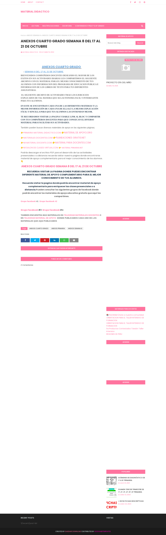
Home (23, 2)
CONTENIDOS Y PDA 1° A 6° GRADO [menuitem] (89, 26)
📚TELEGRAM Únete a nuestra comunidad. (125, 315)
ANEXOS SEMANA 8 (34, 35)
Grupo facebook (28, 201)
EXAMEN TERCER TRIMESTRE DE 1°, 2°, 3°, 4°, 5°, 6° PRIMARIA (131, 490)
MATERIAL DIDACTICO (35, 11)
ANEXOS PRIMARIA (58, 228)
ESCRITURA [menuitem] (67, 26)
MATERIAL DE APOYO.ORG (78, 132)
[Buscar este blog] (121, 43)
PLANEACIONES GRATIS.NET (71, 137)
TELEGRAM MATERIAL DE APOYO (40, 218)
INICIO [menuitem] (25, 26)
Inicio (23, 35)
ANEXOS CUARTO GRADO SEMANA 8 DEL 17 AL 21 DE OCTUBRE (61, 166)
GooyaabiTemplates (103, 531)
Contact (40, 2)
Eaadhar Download (73, 531)
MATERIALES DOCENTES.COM (38, 137)
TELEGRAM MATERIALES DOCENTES (81, 215)
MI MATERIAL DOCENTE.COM (37, 142)
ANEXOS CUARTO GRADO (38, 228)
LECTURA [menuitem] (35, 26)
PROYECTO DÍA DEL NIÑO (118, 82)
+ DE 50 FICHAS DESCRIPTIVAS (131, 501)
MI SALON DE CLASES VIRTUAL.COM (40, 147)
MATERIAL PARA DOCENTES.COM (73, 142)
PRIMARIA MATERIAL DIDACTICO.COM (42, 132)
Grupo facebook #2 (48, 201)
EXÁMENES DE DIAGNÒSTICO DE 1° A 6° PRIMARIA (131, 479)
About (30, 2)
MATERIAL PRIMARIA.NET (72, 147)
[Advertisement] (136, 109)
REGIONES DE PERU (114, 334)
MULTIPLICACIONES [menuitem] (50, 26)
